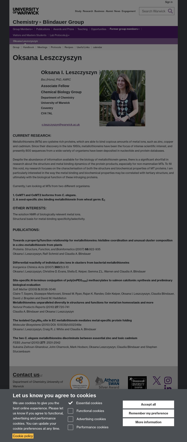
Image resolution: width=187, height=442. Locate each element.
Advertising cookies (87, 419)
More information (148, 422)
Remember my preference (148, 413)
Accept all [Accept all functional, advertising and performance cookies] (148, 404)
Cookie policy (23, 436)
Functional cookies (86, 411)
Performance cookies (88, 427)
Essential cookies (85, 403)
